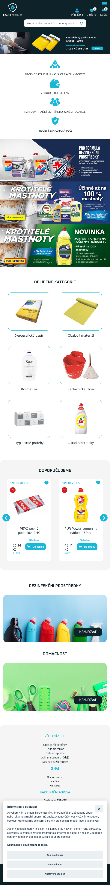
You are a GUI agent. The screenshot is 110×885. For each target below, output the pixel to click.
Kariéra (55, 781)
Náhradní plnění (55, 753)
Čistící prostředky (81, 443)
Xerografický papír (29, 335)
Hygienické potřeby (29, 443)
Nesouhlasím (55, 864)
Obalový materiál (81, 335)
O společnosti (55, 777)
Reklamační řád (55, 749)
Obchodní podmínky (55, 745)
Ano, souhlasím (55, 855)
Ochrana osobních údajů (55, 757)
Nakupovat (87, 631)
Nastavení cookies (55, 873)
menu (104, 3)
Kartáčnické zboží (81, 389)
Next (102, 516)
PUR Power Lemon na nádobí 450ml (80, 531)
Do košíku (35, 547)
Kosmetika (29, 389)
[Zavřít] (99, 808)
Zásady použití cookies (55, 762)
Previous (4, 516)
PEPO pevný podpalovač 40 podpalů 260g (29, 532)
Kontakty (55, 785)
